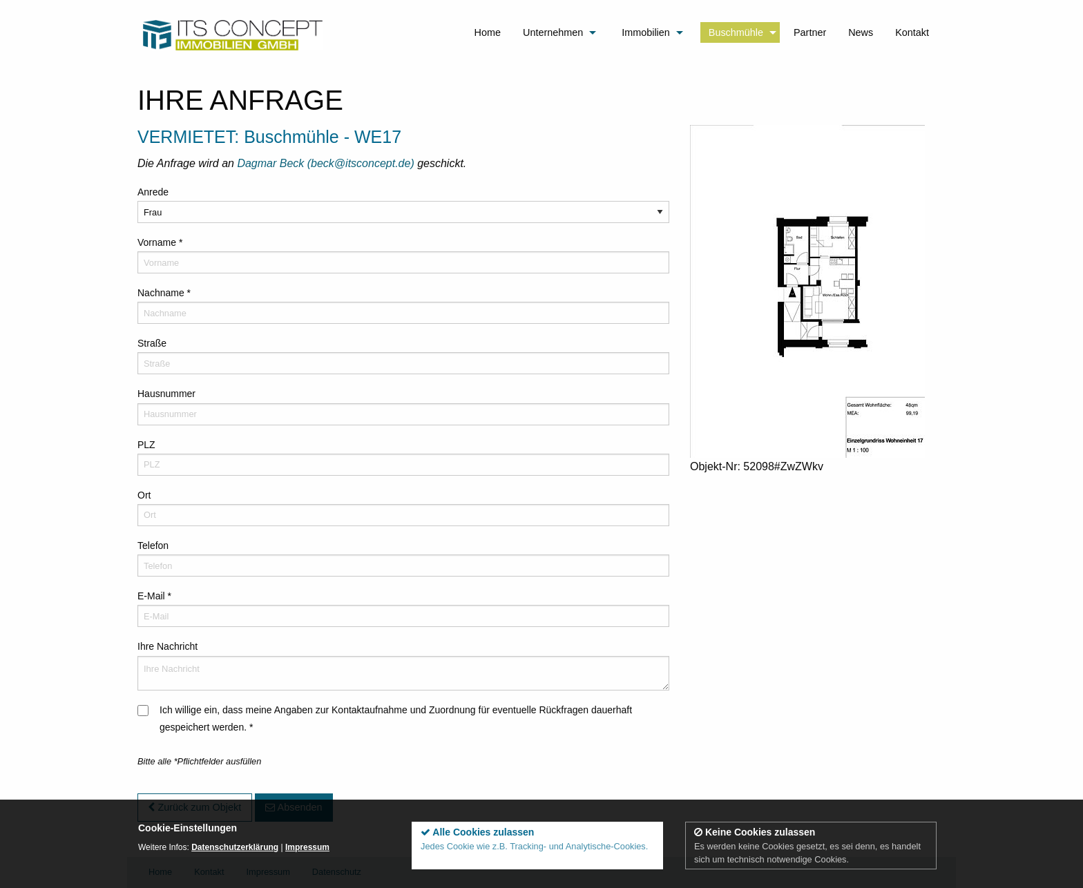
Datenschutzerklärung (234, 847)
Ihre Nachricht (167, 646)
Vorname (159, 242)
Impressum (307, 847)
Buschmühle (736, 32)
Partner (810, 32)
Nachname (164, 292)
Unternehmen (553, 32)
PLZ (146, 444)
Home (488, 32)
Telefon (153, 545)
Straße (151, 343)
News (860, 32)
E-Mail (154, 595)
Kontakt (912, 32)
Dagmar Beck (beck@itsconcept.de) (327, 163)
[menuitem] (487, 33)
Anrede (153, 191)
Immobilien (646, 32)
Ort (144, 495)
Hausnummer (166, 393)
